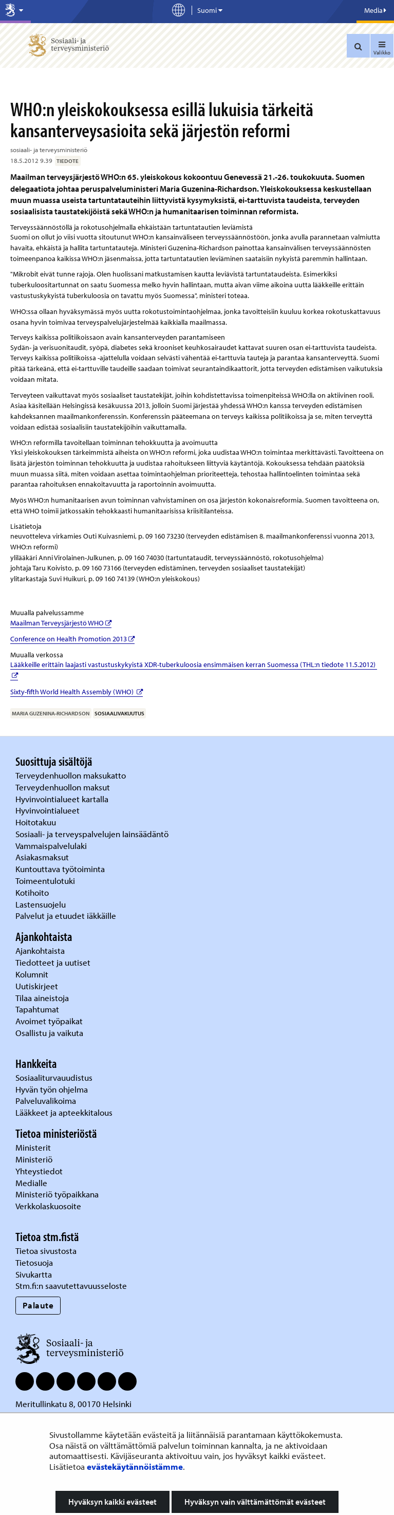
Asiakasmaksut (42, 857)
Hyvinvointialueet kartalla (62, 798)
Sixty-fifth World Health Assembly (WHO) (76, 691)
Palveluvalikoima (45, 1100)
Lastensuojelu (41, 904)
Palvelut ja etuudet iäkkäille (65, 915)
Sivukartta (33, 1274)
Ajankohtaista (40, 950)
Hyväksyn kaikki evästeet (112, 1501)
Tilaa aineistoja (42, 997)
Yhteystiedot (40, 1171)
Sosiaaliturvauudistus (53, 1077)
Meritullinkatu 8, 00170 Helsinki (73, 1403)
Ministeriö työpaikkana (58, 1194)
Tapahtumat (37, 1009)
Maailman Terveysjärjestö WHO (60, 622)
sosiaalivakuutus (119, 713)
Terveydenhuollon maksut (63, 787)
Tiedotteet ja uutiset (53, 962)
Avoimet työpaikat (49, 1020)
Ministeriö (34, 1159)
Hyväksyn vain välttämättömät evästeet (255, 1501)
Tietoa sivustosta (46, 1250)
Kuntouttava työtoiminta (60, 868)
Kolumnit (32, 974)
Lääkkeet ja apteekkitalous (63, 1112)
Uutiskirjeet (37, 986)
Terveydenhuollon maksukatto (71, 775)
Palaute (38, 1305)
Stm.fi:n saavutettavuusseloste (71, 1285)
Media (375, 10)
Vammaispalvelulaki (52, 845)
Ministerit (34, 1147)
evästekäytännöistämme (135, 1466)
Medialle (32, 1182)
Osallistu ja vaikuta (49, 1032)
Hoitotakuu (36, 822)
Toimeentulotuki (46, 880)
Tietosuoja (34, 1262)
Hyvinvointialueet (48, 810)
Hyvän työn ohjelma (51, 1089)
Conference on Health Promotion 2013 (72, 638)
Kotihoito (32, 892)
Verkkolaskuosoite (49, 1205)
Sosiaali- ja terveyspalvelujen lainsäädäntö (93, 833)
